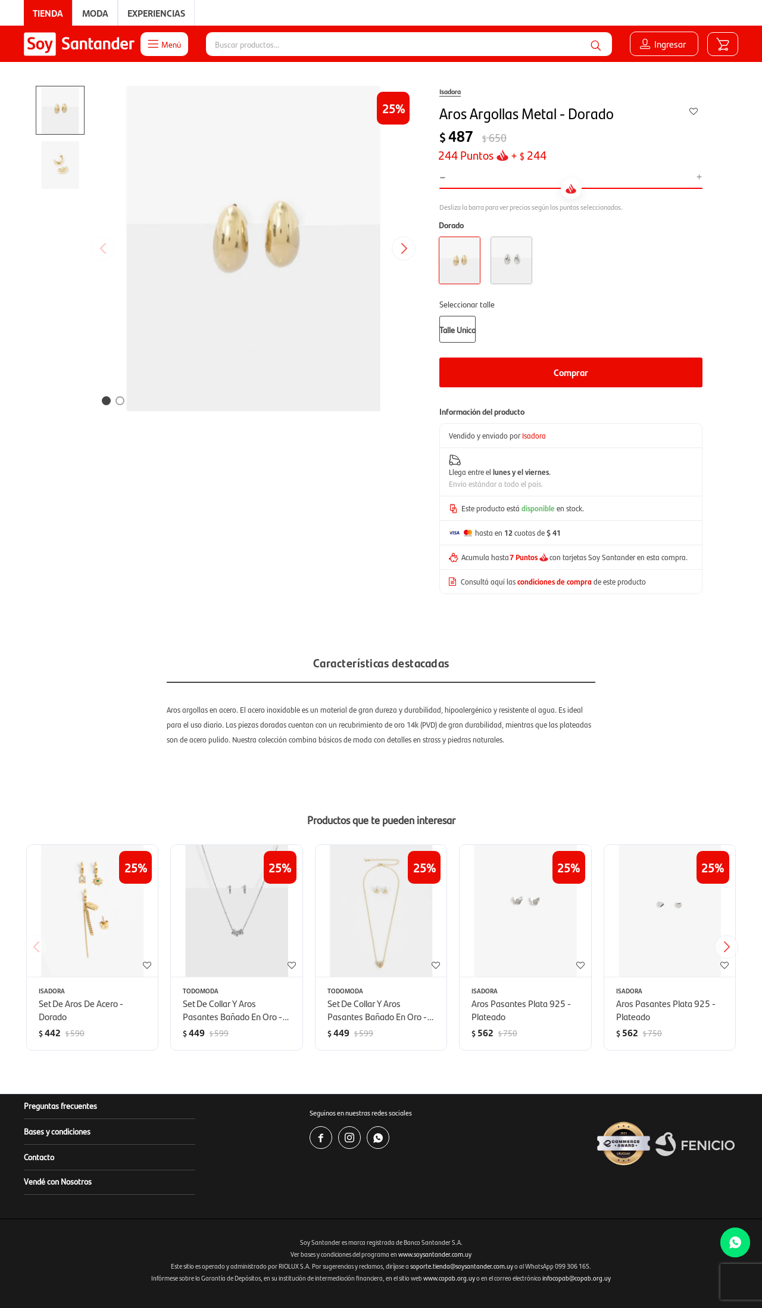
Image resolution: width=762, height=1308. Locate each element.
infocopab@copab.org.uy (576, 1277)
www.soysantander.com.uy (434, 1254)
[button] (596, 44)
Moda (95, 13)
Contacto (39, 1157)
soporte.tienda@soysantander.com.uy (461, 1266)
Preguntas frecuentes (60, 1105)
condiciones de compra (554, 581)
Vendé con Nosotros (58, 1181)
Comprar (571, 372)
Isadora (450, 91)
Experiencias (156, 13)
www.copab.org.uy (449, 1277)
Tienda (48, 13)
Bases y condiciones (57, 1131)
